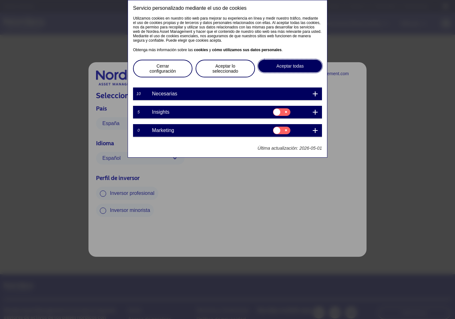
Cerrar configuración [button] (162, 68)
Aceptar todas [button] (290, 66)
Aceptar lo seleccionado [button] (225, 68)
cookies (201, 50)
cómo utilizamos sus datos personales (247, 50)
